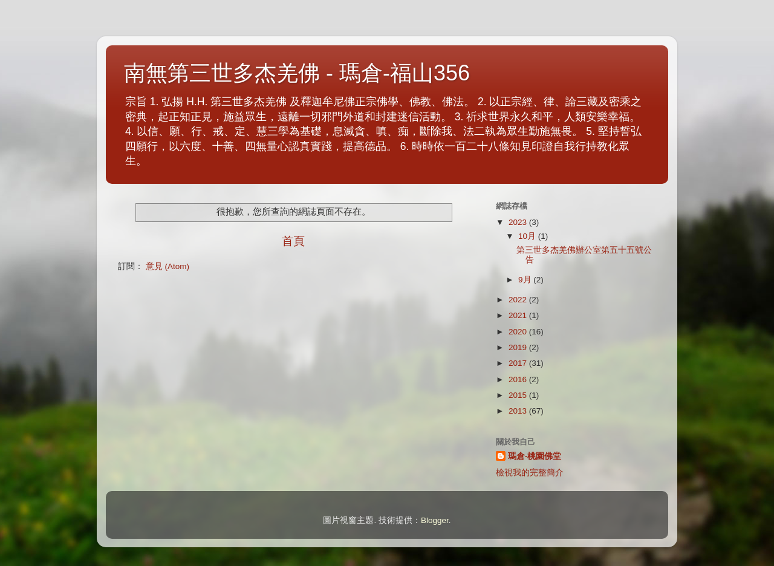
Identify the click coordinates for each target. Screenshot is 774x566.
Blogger (435, 520)
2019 (519, 347)
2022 (519, 299)
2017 (519, 363)
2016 (519, 379)
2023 (519, 222)
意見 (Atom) (167, 266)
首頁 (293, 241)
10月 (528, 236)
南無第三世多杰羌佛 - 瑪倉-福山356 (297, 72)
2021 (519, 315)
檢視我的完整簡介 (530, 472)
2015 (519, 395)
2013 (519, 410)
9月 (525, 279)
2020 (519, 331)
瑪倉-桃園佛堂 (535, 456)
